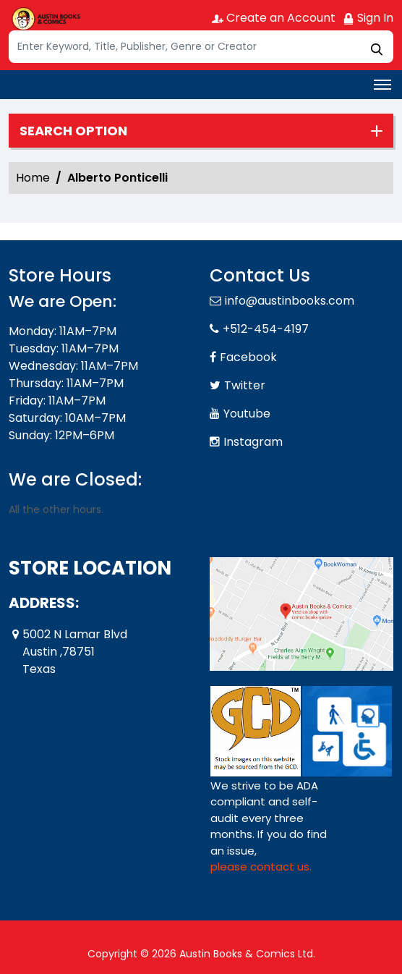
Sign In (368, 17)
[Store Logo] (45, 18)
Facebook (248, 357)
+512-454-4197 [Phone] (266, 329)
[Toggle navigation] (382, 85)
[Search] (201, 46)
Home (33, 177)
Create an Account (273, 17)
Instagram (253, 441)
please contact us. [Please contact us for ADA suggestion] (261, 866)
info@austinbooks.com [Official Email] (289, 300)
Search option (73, 131)
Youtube (246, 413)
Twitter (244, 385)
